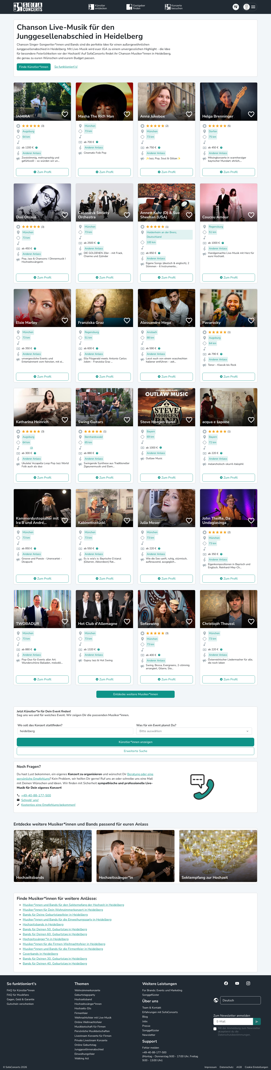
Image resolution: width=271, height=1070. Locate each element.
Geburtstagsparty (85, 995)
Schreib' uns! (30, 800)
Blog (145, 1016)
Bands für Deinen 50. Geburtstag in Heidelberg (55, 929)
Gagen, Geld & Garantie (20, 999)
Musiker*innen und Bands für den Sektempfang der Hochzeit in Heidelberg (73, 905)
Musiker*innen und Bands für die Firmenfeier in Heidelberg (63, 949)
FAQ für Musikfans (18, 995)
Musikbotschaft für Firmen (90, 1026)
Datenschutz (226, 1067)
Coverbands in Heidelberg (40, 954)
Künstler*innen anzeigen (135, 742)
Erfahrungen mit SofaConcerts (160, 1012)
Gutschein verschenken (20, 1004)
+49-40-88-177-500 (36, 795)
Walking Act (82, 1058)
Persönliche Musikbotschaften (92, 1031)
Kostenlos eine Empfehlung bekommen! (48, 805)
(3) (31, 448)
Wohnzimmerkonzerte (87, 990)
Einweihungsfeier (85, 1054)
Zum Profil (44, 172)
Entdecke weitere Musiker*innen (135, 694)
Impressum (211, 1067)
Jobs (145, 1021)
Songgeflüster (150, 995)
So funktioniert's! (66, 67)
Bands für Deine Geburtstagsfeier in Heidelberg (55, 915)
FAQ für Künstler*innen (21, 990)
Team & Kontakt (151, 1007)
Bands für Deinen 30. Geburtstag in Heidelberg (55, 959)
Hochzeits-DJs (83, 1008)
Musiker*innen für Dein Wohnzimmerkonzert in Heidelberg (63, 910)
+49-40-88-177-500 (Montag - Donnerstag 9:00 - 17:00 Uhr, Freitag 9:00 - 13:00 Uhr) (170, 1056)
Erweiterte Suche (135, 751)
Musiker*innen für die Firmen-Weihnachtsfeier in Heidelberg (64, 944)
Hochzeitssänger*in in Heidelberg (46, 939)
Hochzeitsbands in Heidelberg (43, 924)
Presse (146, 1026)
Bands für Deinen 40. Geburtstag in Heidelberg (55, 963)
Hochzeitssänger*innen (88, 1004)
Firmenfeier (81, 1013)
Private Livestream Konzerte (91, 1040)
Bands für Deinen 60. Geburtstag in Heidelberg (55, 934)
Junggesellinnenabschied (89, 1049)
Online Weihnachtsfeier (88, 1022)
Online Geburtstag (85, 1045)
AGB (239, 1067)
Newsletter (148, 1035)
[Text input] (233, 1021)
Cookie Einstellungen (256, 1067)
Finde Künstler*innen (33, 67)
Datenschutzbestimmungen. (234, 1035)
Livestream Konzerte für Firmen (93, 1036)
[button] (249, 7)
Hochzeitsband (83, 999)
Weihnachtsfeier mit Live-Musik (93, 1017)
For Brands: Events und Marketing (162, 990)
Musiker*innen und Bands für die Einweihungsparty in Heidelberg (67, 919)
